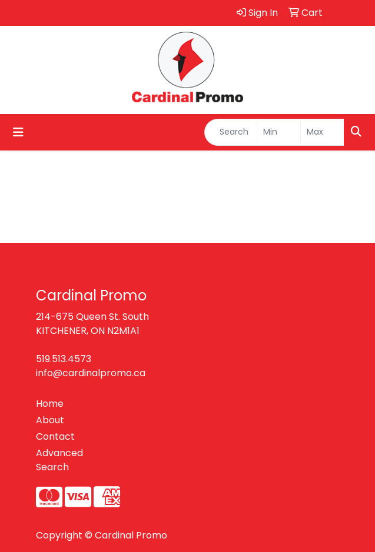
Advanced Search (59, 460)
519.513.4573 (63, 359)
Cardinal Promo (131, 535)
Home (50, 403)
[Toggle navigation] (18, 132)
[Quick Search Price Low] (279, 132)
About (50, 420)
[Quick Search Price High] (322, 132)
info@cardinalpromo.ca (90, 373)
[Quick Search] (230, 132)
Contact (55, 436)
